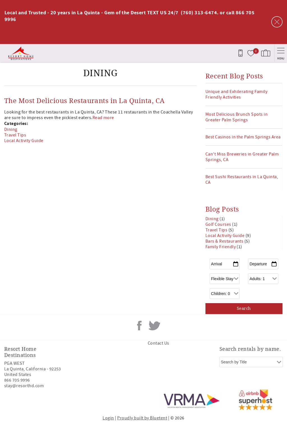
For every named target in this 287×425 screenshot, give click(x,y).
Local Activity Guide (23, 140)
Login (108, 418)
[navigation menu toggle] (280, 53)
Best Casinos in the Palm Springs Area (243, 137)
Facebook (139, 325)
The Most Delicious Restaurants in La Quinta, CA (84, 101)
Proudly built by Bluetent (142, 418)
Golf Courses (218, 224)
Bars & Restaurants (224, 241)
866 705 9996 (17, 380)
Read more (103, 117)
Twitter (154, 325)
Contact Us (158, 343)
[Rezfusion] (52, 400)
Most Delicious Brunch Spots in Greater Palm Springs (236, 117)
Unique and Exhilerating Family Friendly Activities (236, 94)
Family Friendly (221, 247)
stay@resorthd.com (24, 386)
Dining (10, 129)
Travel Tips (15, 135)
